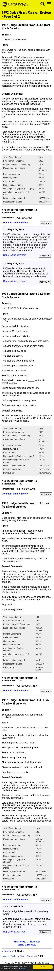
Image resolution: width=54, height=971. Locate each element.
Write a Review (27, 944)
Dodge (14, 956)
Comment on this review (15, 222)
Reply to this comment (14, 255)
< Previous (7, 951)
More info (23, 969)
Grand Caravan (28, 956)
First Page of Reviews (27, 941)
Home (5, 956)
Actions (46, 223)
